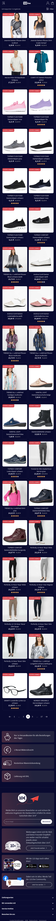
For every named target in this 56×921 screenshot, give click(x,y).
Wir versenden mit (28, 903)
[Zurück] (10, 717)
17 (42, 716)
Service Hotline (28, 908)
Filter (50, 9)
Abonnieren (46, 822)
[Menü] (3, 3)
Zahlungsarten (28, 897)
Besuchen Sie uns (28, 914)
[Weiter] (46, 717)
